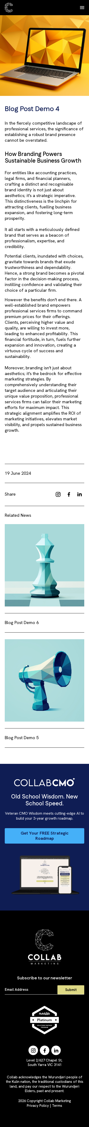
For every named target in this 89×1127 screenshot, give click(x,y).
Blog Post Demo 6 (22, 622)
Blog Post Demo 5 (22, 738)
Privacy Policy (38, 1105)
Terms (57, 1105)
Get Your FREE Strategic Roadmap (45, 835)
